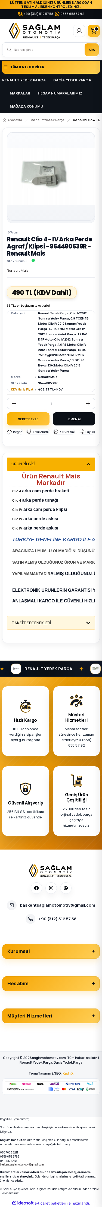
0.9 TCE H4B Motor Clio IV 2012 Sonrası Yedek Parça (63, 323)
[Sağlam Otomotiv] (51, 870)
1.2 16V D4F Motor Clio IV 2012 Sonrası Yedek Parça (62, 339)
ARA (92, 50)
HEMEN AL (73, 419)
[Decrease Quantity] (12, 403)
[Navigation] (51, 67)
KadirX (68, 1073)
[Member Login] (79, 31)
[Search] (51, 49)
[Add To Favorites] (15, 432)
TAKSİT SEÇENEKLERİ (31, 623)
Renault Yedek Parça (53, 313)
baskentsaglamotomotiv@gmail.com (22, 1164)
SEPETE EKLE (28, 419)
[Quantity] (51, 403)
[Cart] (94, 31)
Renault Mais (47, 377)
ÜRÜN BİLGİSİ (23, 464)
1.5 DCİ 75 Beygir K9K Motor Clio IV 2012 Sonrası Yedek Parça (62, 355)
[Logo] (35, 31)
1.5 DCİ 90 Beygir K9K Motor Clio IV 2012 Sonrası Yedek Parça (61, 365)
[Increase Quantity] (90, 403)
